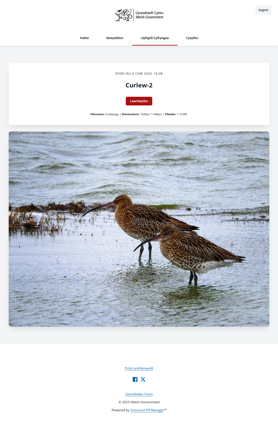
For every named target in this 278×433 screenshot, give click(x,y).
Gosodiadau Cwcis (139, 394)
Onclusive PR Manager (147, 410)
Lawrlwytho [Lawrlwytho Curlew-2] (139, 101)
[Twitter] (143, 379)
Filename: (97, 114)
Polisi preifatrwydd (139, 368)
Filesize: (170, 114)
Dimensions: (130, 114)
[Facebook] (135, 379)
